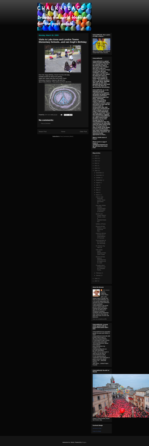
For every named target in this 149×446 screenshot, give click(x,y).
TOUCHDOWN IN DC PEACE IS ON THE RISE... (101, 242)
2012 (96, 163)
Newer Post (43, 131)
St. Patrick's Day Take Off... (100, 246)
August (98, 182)
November (99, 175)
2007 (96, 281)
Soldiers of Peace (101, 224)
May (97, 190)
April (97, 192)
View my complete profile (100, 319)
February (98, 273)
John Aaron (105, 290)
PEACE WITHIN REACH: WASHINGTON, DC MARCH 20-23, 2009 (101, 260)
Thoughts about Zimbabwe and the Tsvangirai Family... (100, 268)
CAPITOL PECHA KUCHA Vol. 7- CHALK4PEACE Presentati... (101, 236)
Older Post (83, 131)
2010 (96, 168)
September (99, 180)
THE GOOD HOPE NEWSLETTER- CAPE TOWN (101, 252)
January (98, 275)
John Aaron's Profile (97, 428)
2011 (96, 165)
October (98, 177)
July (97, 185)
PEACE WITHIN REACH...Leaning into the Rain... (101, 229)
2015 (96, 156)
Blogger (84, 442)
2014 (96, 158)
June (97, 187)
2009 (96, 170)
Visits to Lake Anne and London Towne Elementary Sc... (100, 200)
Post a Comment (45, 123)
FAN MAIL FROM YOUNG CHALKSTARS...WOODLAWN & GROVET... (101, 208)
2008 (96, 278)
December (99, 172)
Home (63, 131)
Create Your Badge (97, 431)
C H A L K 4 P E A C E (60, 8)
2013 (96, 161)
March (98, 195)
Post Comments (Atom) (66, 136)
